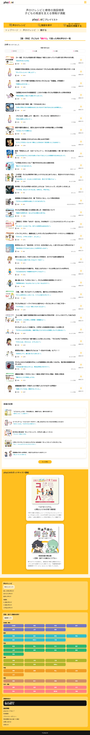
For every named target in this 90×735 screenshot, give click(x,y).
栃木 (34, 636)
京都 (13, 660)
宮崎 (34, 691)
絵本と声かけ (7, 596)
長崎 (55, 687)
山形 (34, 629)
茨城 (13, 636)
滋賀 (76, 660)
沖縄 (76, 691)
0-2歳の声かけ (7, 602)
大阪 (34, 660)
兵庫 (13, 664)
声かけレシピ (29, 30)
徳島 (13, 681)
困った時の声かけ (8, 591)
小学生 (75, 51)
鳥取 (13, 671)
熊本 (13, 691)
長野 (34, 650)
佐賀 (34, 687)
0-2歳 (35, 51)
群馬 (55, 636)
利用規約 (6, 714)
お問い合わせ (7, 722)
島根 (34, 671)
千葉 (55, 640)
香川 (34, 681)
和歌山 (55, 664)
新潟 (13, 646)
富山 (34, 646)
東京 (13, 640)
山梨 (13, 650)
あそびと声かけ (8, 593)
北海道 (13, 625)
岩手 (76, 625)
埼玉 (76, 636)
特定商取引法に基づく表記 (11, 719)
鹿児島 (55, 691)
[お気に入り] (81, 60)
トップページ (11, 30)
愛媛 (55, 681)
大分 (76, 687)
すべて (14, 51)
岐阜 (55, 650)
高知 (76, 681)
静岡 (76, 650)
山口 (13, 674)
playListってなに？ (9, 711)
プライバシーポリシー (10, 716)
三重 (55, 660)
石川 (55, 646)
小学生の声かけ (8, 608)
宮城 (13, 629)
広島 (76, 671)
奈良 (34, 664)
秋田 (55, 625)
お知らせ (6, 724)
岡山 (55, 671)
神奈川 (34, 640)
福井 (76, 646)
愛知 (13, 654)
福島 (55, 629)
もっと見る (45, 462)
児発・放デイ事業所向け (10, 703)
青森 (34, 625)
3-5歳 (55, 51)
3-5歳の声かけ (7, 605)
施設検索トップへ (8, 618)
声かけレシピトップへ (9, 587)
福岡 (13, 687)
